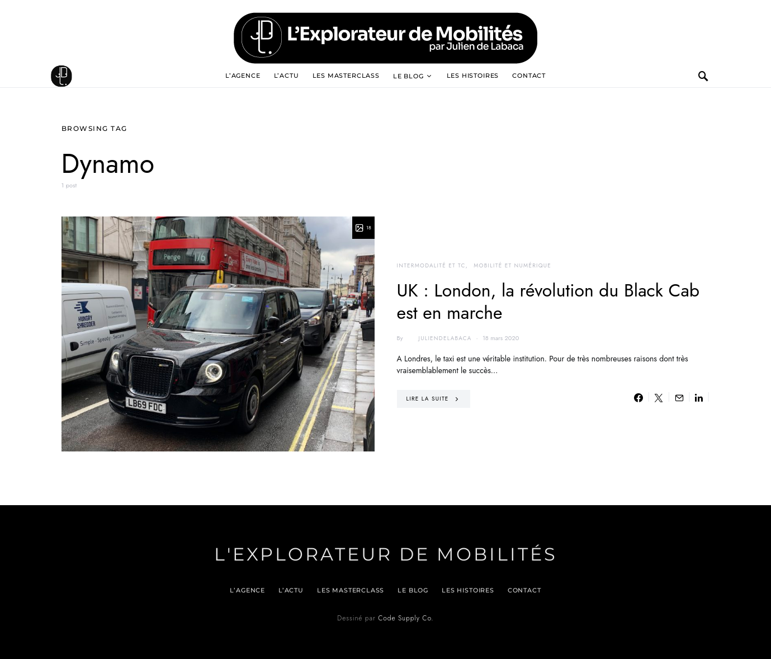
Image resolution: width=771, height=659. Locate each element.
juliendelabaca (438, 338)
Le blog (408, 76)
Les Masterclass (346, 75)
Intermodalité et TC (431, 265)
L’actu (286, 75)
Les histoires (473, 75)
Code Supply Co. (405, 618)
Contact (529, 75)
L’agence (243, 75)
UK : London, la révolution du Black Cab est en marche (548, 301)
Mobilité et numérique (512, 265)
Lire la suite (427, 398)
